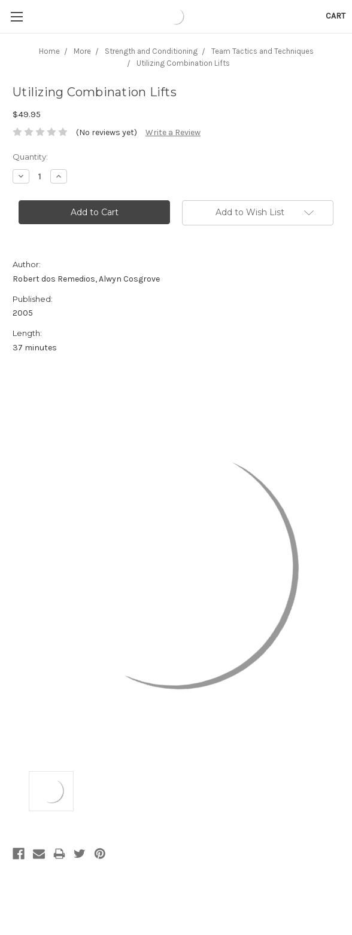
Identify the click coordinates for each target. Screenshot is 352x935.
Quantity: (30, 156)
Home (49, 51)
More (82, 51)
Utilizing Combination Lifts (183, 63)
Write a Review (173, 132)
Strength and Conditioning (151, 51)
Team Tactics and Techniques (262, 51)
